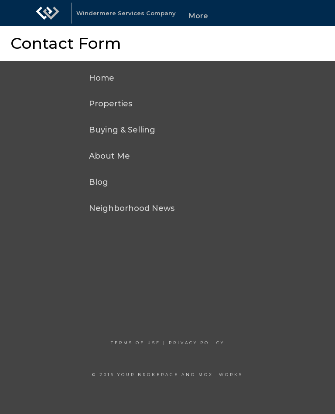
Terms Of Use (136, 342)
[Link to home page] (47, 13)
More (198, 16)
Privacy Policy (197, 342)
